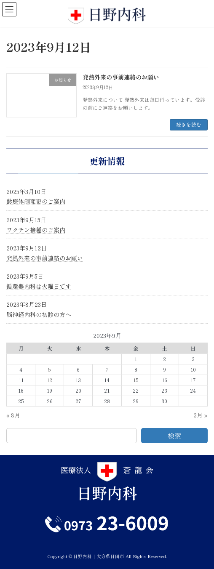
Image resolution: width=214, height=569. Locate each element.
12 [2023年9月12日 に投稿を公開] (49, 380)
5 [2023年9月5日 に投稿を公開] (49, 369)
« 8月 (13, 415)
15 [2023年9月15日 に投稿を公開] (136, 380)
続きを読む (188, 124)
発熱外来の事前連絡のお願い (121, 77)
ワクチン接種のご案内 (35, 229)
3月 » (201, 415)
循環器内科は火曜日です (38, 286)
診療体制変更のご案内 (35, 201)
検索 (174, 436)
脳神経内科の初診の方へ (38, 314)
